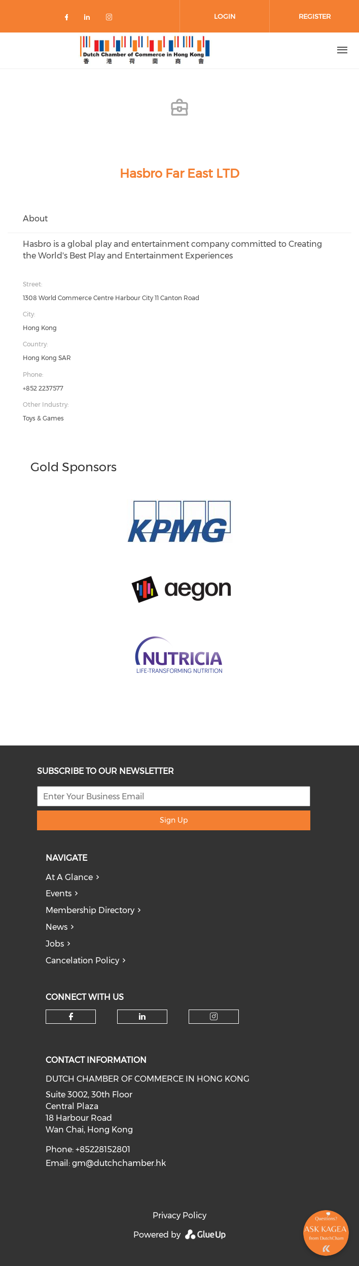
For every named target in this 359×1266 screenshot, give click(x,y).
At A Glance (69, 877)
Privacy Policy (179, 1215)
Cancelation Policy (82, 960)
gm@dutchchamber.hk (119, 1163)
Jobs (55, 944)
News (56, 927)
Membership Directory (90, 910)
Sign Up (174, 820)
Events (58, 893)
